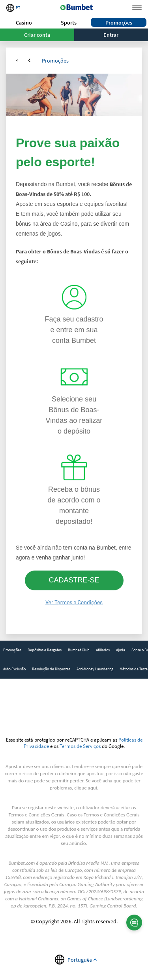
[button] (24, 22)
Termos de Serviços (80, 746)
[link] (12, 650)
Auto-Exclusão (14, 669)
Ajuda (120, 650)
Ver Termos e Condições (74, 602)
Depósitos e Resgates (45, 650)
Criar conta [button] (37, 34)
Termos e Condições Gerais (36, 815)
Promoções (118, 22)
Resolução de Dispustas (51, 669)
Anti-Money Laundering (95, 669)
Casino (24, 22)
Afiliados (103, 650)
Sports (69, 22)
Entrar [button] (110, 34)
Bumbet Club (79, 650)
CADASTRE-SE (74, 580)
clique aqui (85, 788)
